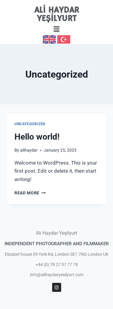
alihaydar (29, 150)
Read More (30, 192)
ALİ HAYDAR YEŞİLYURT (56, 14)
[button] (56, 29)
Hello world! (37, 137)
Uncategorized (30, 124)
